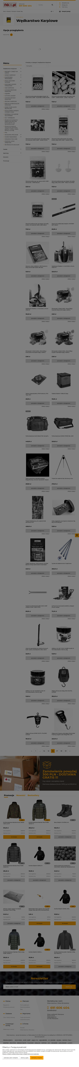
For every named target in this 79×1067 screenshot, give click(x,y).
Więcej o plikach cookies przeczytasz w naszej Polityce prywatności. (20, 1054)
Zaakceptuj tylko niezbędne (11, 1057)
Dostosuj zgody (24, 1057)
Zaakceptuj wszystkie (36, 1057)
